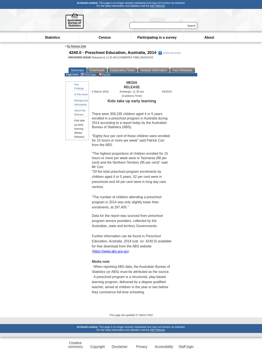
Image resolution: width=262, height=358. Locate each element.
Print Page (88, 74)
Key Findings (79, 86)
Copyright (97, 346)
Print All (104, 74)
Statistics (52, 37)
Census (105, 37)
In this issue (81, 94)
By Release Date (76, 46)
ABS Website (157, 5)
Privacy (141, 346)
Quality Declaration (169, 53)
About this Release (79, 112)
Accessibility (164, 346)
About (209, 37)
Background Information (81, 102)
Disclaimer (120, 346)
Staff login (186, 346)
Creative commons (75, 344)
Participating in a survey (157, 37)
